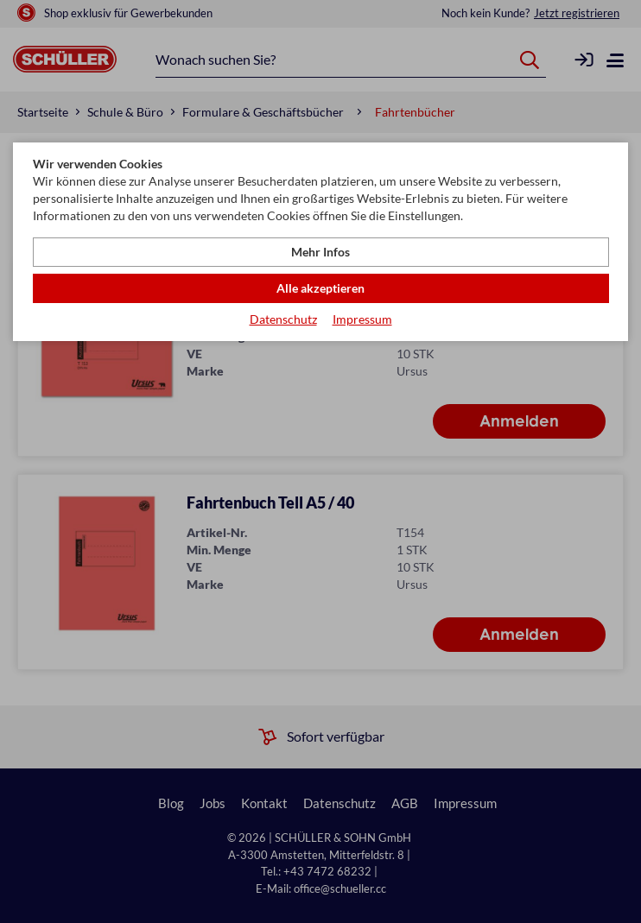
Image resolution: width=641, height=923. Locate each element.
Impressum (362, 319)
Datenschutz (283, 319)
